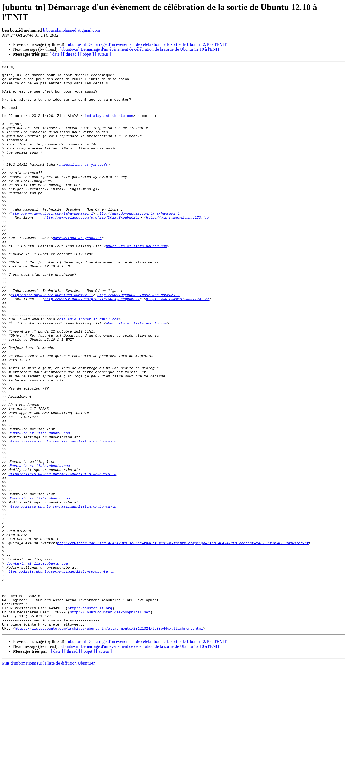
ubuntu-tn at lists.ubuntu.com (136, 282)
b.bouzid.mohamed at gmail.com (71, 30)
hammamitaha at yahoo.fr (83, 184)
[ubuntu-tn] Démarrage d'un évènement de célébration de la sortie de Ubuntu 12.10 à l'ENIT (146, 44)
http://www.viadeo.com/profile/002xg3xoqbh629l (92, 248)
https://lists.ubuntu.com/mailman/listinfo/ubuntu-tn (62, 516)
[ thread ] (71, 54)
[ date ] (56, 54)
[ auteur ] (103, 54)
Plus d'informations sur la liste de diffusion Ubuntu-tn (48, 776)
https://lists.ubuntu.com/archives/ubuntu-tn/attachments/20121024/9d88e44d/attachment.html (109, 741)
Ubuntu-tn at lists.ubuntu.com (39, 507)
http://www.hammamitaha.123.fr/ (177, 248)
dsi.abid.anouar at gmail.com (88, 370)
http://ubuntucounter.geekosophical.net (110, 721)
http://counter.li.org (90, 717)
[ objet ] (87, 54)
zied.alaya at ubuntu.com (107, 126)
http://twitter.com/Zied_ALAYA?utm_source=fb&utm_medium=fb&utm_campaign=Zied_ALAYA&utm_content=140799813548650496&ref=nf (183, 638)
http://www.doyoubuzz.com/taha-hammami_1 (52, 243)
